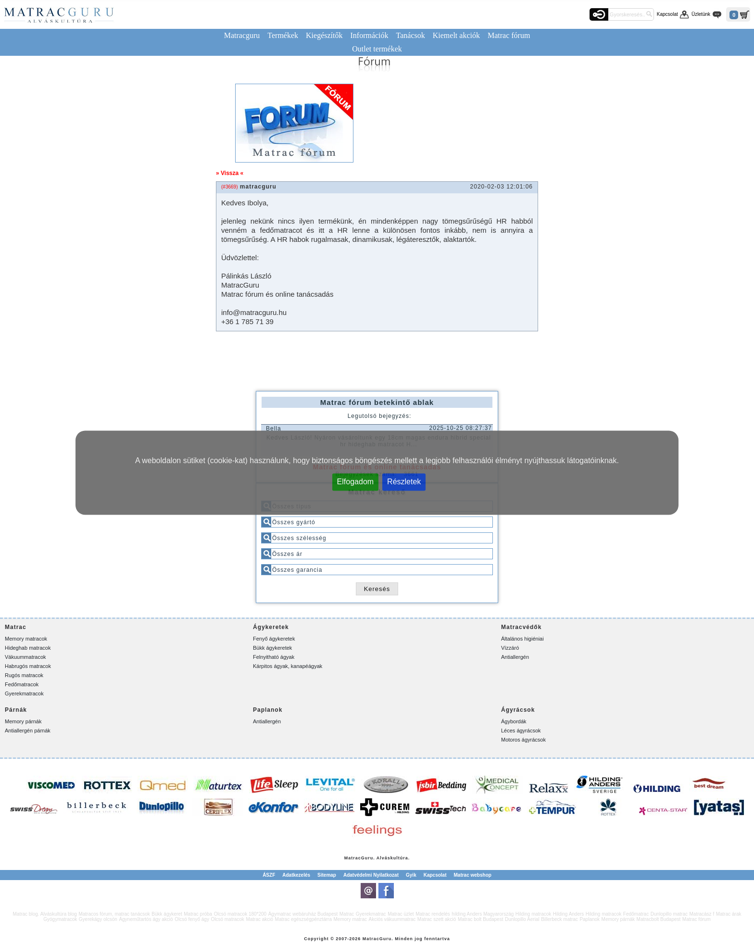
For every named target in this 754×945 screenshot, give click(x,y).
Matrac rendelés (432, 914)
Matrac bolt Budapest (480, 919)
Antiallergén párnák (27, 730)
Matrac (352, 858)
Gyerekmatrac (371, 914)
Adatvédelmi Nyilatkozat (371, 875)
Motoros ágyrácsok (523, 740)
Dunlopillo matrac (669, 914)
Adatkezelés (296, 875)
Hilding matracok (533, 914)
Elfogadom (355, 481)
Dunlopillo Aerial (522, 919)
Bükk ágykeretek (272, 648)
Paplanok (589, 919)
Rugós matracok (24, 675)
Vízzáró (510, 648)
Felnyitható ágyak (273, 657)
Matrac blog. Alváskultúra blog (45, 914)
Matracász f (701, 914)
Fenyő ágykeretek (274, 639)
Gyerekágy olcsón (98, 919)
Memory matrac (350, 919)
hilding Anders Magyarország (483, 914)
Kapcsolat (667, 14)
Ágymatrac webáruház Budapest (303, 914)
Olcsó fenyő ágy (192, 919)
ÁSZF (269, 875)
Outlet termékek (377, 49)
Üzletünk (700, 14)
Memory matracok (26, 639)
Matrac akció (259, 919)
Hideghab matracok (27, 648)
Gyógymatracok (60, 919)
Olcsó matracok (227, 919)
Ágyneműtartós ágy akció (146, 919)
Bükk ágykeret (166, 914)
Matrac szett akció (436, 919)
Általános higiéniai (522, 639)
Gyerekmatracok (24, 693)
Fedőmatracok (21, 684)
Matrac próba (198, 914)
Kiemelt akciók (456, 35)
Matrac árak (728, 914)
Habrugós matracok (28, 666)
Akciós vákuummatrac (391, 919)
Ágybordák (514, 721)
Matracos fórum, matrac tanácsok (114, 914)
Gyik (411, 875)
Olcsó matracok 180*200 (240, 914)
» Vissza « (229, 173)
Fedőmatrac (636, 914)
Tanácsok (410, 35)
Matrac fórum (509, 35)
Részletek (404, 481)
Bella (273, 428)
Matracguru (242, 35)
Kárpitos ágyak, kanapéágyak (287, 666)
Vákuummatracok (25, 657)
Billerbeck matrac (559, 919)
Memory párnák (23, 721)
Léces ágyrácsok (521, 730)
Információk (369, 35)
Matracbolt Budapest (659, 919)
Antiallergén (515, 657)
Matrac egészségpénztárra (303, 919)
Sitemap (326, 875)
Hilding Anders (568, 914)
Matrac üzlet (401, 914)
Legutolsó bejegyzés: (380, 416)
